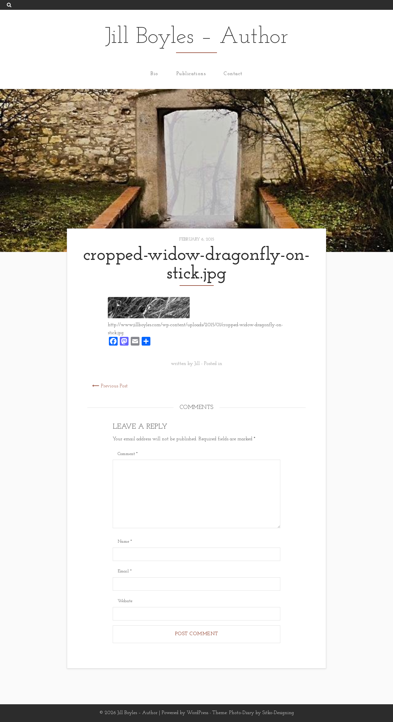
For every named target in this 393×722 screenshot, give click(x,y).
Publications (191, 73)
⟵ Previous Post (110, 386)
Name (125, 541)
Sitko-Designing (278, 712)
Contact (233, 73)
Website (125, 601)
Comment (128, 454)
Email (125, 571)
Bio (154, 73)
